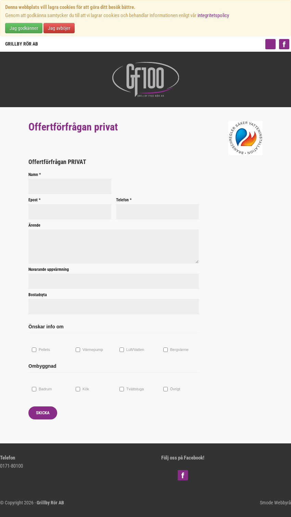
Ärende (34, 225)
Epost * (34, 200)
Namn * (34, 174)
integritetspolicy (213, 15)
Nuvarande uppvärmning (48, 269)
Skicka (43, 412)
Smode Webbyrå (275, 502)
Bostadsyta (37, 294)
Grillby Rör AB (21, 44)
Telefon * (123, 200)
